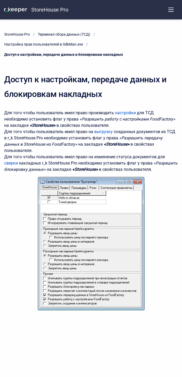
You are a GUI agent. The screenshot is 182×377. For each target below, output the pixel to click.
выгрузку (104, 131)
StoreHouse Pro (49, 10)
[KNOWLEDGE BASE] (15, 9)
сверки (11, 163)
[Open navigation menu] (171, 10)
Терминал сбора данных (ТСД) (64, 34)
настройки (126, 112)
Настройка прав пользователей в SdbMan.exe (43, 44)
